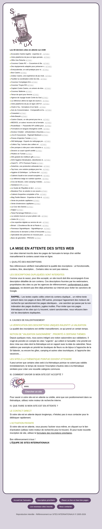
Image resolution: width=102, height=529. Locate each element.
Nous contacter (65, 507)
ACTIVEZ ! (46, 54)
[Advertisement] (51, 465)
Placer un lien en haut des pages (75, 500)
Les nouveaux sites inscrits (41, 507)
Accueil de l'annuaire (22, 500)
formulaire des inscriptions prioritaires (54, 433)
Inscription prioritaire (46, 500)
